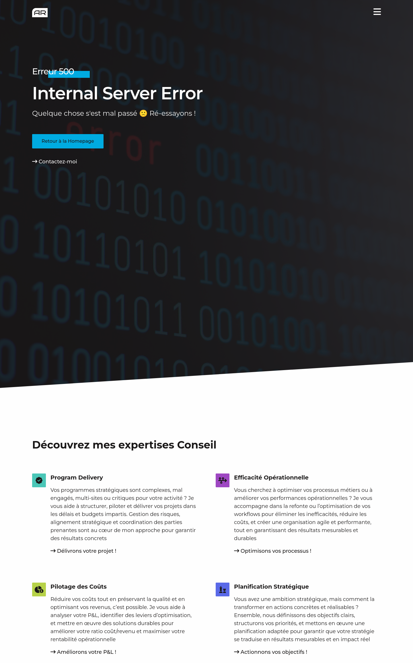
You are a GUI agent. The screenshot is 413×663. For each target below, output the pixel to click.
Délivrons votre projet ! (83, 551)
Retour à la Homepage (68, 141)
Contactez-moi (54, 161)
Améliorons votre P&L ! (83, 652)
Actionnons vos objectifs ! (270, 652)
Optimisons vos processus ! (272, 551)
